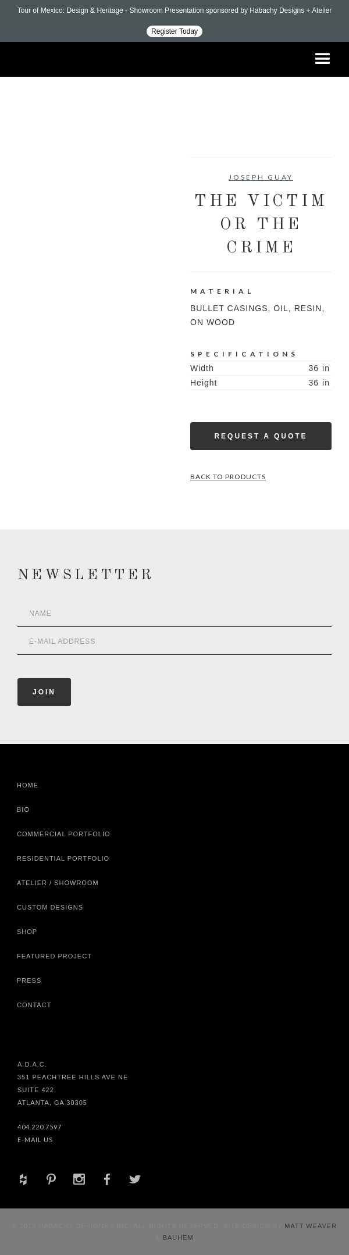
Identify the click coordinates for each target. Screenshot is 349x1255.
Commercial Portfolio (64, 833)
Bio (23, 809)
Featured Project (54, 956)
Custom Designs (50, 907)
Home (27, 785)
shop (27, 931)
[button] (322, 59)
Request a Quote (260, 436)
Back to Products (228, 476)
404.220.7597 (39, 1127)
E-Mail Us (35, 1139)
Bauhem (177, 1237)
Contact (34, 1004)
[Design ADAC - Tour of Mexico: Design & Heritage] (174, 21)
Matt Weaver (310, 1225)
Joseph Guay (261, 177)
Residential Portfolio (63, 858)
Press (29, 980)
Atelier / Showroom (58, 882)
